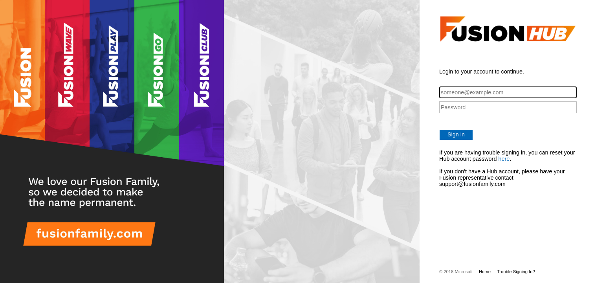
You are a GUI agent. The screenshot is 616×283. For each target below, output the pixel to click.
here (504, 159)
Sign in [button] (456, 134)
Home (485, 271)
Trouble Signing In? (516, 271)
